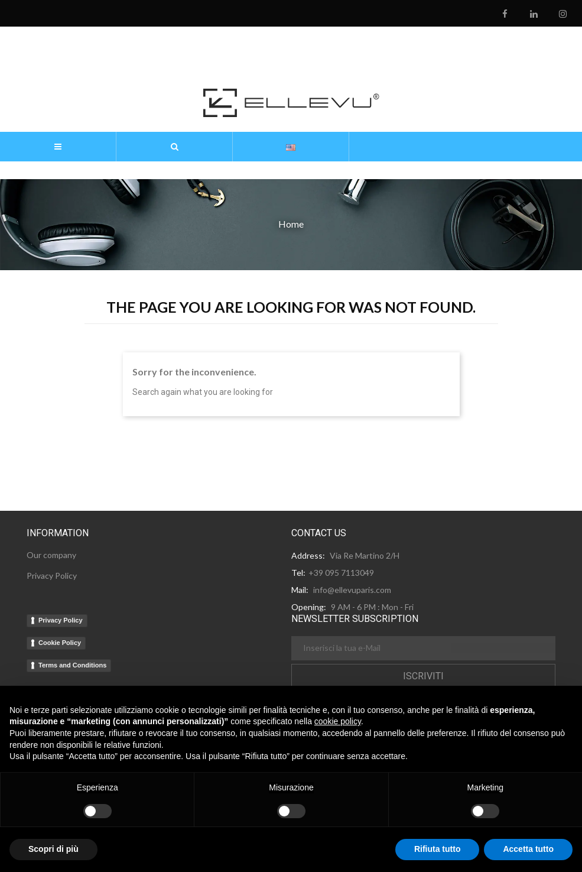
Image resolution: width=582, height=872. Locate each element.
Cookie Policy (59, 642)
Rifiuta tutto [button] (437, 849)
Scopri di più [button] (53, 849)
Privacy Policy (60, 620)
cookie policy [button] (337, 721)
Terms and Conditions (72, 665)
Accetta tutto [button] (528, 849)
